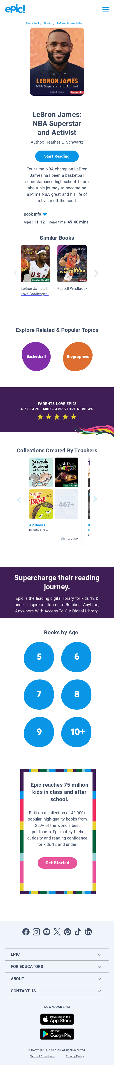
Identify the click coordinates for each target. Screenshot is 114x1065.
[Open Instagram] (36, 931)
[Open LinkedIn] (88, 931)
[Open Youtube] (46, 931)
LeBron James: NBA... (70, 23)
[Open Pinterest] (67, 931)
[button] (53, 500)
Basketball (32, 23)
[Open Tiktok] (77, 931)
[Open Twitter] (57, 931)
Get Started (57, 863)
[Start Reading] (57, 156)
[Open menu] (105, 9)
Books (48, 23)
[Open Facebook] (26, 931)
